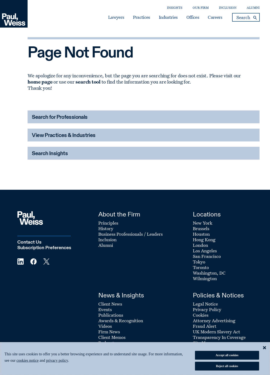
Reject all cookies (227, 366)
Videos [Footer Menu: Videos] (105, 326)
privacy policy (57, 360)
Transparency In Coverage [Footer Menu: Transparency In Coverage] (219, 337)
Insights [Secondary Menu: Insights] (174, 7)
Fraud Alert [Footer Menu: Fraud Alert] (204, 326)
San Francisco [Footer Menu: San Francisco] (207, 256)
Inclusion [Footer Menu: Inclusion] (107, 240)
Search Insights (50, 153)
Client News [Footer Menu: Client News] (110, 304)
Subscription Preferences (44, 248)
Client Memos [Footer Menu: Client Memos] (111, 337)
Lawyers (116, 17)
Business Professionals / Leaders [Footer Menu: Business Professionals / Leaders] (130, 234)
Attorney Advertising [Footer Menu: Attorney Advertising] (214, 321)
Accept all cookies (227, 355)
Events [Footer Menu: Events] (105, 309)
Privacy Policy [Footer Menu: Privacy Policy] (207, 309)
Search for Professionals (59, 117)
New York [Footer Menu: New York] (202, 223)
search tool (87, 81)
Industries (168, 17)
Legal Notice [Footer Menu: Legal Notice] (205, 304)
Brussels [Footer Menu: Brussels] (201, 228)
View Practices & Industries (63, 135)
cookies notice (27, 360)
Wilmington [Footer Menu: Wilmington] (205, 278)
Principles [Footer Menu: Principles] (108, 223)
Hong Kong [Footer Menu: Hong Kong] (204, 240)
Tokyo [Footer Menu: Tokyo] (199, 262)
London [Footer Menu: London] (200, 245)
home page (40, 81)
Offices (192, 17)
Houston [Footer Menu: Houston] (201, 234)
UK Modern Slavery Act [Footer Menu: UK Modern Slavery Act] (216, 332)
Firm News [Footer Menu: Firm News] (109, 332)
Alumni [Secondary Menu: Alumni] (253, 7)
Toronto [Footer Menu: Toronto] (201, 267)
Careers (215, 17)
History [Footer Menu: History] (105, 228)
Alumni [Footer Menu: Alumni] (105, 245)
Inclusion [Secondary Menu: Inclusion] (227, 7)
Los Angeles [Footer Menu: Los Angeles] (205, 251)
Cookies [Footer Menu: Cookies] (200, 315)
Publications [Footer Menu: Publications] (110, 315)
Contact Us (29, 242)
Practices (141, 17)
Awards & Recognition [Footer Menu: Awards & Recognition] (120, 321)
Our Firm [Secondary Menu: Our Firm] (201, 7)
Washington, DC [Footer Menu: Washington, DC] (209, 273)
